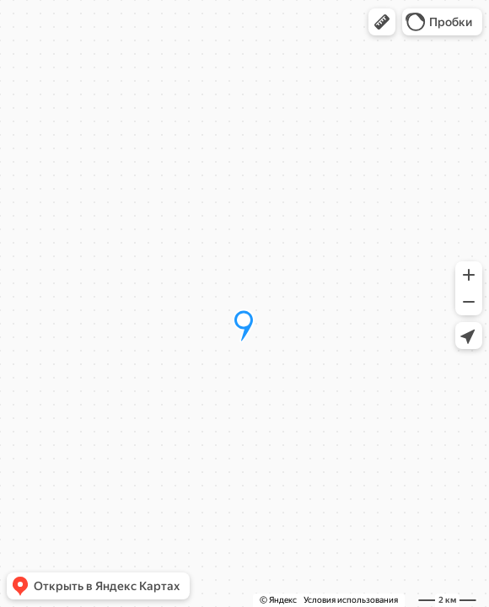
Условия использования (351, 599)
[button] (381, 21)
